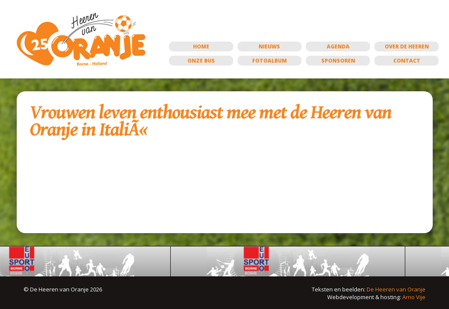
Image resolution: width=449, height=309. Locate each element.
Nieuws (269, 46)
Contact (406, 60)
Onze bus (201, 60)
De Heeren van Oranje (396, 289)
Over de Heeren (407, 46)
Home (201, 46)
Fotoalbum (269, 60)
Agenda (338, 46)
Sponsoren (338, 60)
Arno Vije (413, 297)
